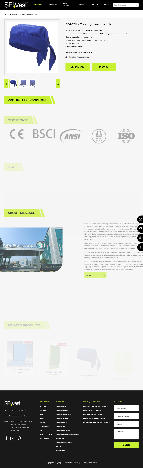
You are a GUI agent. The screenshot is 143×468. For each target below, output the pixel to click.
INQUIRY (103, 67)
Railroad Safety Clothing (93, 414)
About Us (43, 406)
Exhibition (44, 426)
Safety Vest (61, 406)
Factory (43, 410)
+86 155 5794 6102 (19, 411)
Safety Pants (61, 422)
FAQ (41, 430)
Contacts (94, 5)
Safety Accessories (29, 14)
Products (38, 5)
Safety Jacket (62, 418)
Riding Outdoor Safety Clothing (96, 422)
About (106, 5)
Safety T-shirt (62, 410)
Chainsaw (60, 450)
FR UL (58, 446)
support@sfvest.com (20, 416)
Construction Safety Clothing (95, 406)
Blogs (42, 418)
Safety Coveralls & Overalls (67, 434)
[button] (6, 85)
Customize (52, 5)
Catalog (81, 5)
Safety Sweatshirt (64, 414)
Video (42, 422)
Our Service (44, 438)
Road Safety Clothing (92, 410)
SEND (126, 444)
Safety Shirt (61, 426)
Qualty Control (46, 434)
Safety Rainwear (63, 430)
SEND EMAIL (77, 67)
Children (60, 438)
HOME (7, 14)
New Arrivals (66, 5)
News (42, 414)
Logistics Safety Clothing (94, 418)
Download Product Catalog (77, 57)
